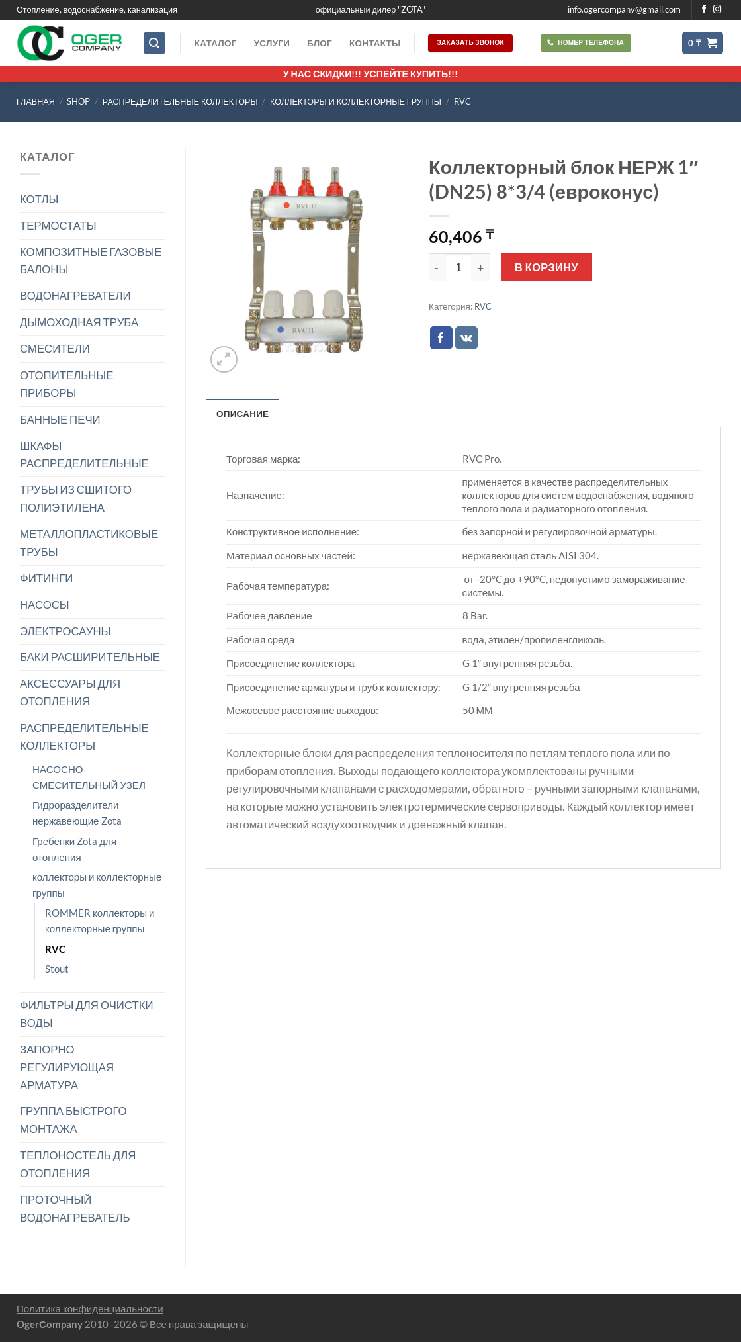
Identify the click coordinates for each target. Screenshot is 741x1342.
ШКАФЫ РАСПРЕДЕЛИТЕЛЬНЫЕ (84, 454)
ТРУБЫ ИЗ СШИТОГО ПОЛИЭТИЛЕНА (76, 498)
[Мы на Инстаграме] (717, 10)
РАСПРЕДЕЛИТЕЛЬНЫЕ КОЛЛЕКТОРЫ (180, 102)
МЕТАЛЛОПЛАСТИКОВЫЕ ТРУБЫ (89, 543)
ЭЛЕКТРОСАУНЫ (65, 631)
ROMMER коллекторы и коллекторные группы (100, 920)
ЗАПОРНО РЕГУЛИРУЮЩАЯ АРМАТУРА (67, 1067)
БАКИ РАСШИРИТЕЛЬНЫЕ (90, 657)
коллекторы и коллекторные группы (355, 102)
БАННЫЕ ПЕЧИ (60, 419)
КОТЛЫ (39, 199)
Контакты (374, 43)
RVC (462, 102)
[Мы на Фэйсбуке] (704, 10)
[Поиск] (155, 43)
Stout (57, 969)
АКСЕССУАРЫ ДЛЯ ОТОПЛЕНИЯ (70, 692)
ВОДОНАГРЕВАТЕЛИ (75, 295)
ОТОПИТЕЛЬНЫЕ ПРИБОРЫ (66, 384)
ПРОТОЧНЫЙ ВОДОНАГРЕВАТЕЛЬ (75, 1208)
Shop (78, 102)
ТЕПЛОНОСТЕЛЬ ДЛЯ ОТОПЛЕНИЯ (78, 1164)
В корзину (546, 267)
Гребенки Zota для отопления (74, 849)
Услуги (272, 43)
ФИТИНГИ (46, 578)
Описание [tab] (242, 413)
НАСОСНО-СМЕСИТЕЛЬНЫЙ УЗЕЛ (89, 777)
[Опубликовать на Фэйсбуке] (441, 337)
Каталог (216, 43)
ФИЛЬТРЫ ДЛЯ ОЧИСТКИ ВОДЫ (86, 1014)
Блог (319, 43)
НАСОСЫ (44, 604)
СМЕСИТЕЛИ (55, 348)
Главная (36, 102)
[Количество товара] (458, 267)
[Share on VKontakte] (466, 337)
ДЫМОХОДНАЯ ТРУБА (79, 322)
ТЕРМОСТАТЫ (58, 225)
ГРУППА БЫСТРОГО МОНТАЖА (73, 1120)
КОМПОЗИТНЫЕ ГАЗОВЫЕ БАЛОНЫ (91, 261)
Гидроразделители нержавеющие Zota (77, 813)
